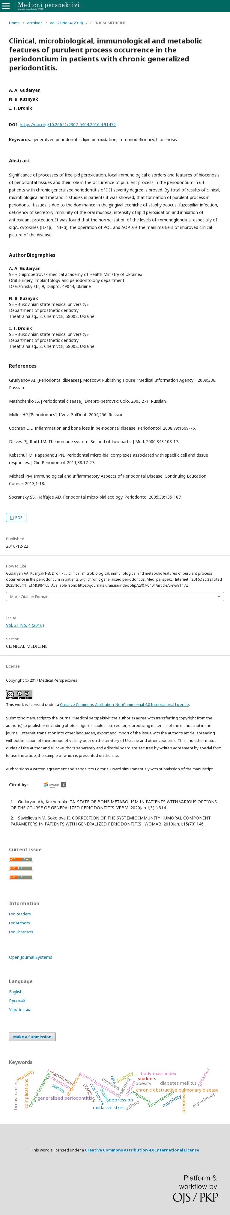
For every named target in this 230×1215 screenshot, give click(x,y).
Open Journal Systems (30, 957)
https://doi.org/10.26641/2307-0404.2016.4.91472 (68, 124)
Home (14, 22)
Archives (35, 22)
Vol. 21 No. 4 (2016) (66, 22)
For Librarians (21, 932)
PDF (18, 517)
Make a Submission (32, 1036)
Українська (20, 1009)
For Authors (19, 923)
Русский (17, 1000)
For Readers (20, 914)
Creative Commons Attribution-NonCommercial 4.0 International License (124, 704)
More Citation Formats (29, 596)
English (15, 991)
